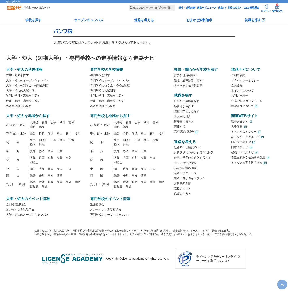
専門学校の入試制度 (103, 90)
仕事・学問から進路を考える (192, 157)
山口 (68, 169)
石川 (68, 133)
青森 (44, 122)
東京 (33, 140)
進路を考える (144, 20)
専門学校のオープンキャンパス (110, 80)
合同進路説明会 (16, 204)
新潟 (50, 133)
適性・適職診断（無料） (189, 80)
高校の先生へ (235, 7)
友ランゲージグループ (245, 137)
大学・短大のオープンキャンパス (27, 80)
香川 (42, 175)
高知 (50, 175)
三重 (59, 151)
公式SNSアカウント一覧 (247, 100)
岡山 (33, 169)
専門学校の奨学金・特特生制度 (110, 85)
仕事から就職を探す (186, 101)
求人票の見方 (182, 116)
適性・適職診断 (186, 7)
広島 (42, 169)
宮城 (71, 122)
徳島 (59, 175)
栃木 (33, 144)
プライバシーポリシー (245, 80)
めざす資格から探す (19, 106)
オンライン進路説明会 (20, 209)
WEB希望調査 (251, 7)
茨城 (71, 140)
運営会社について (242, 106)
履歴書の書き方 (184, 121)
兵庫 (42, 157)
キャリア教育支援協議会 (246, 162)
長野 (42, 133)
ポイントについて (242, 90)
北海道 (34, 122)
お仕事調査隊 (182, 183)
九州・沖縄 (16, 184)
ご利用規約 (238, 75)
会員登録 (236, 85)
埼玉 (62, 140)
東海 (16, 151)
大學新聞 (236, 126)
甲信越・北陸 (16, 133)
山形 (33, 127)
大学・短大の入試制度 (20, 90)
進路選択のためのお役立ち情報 (194, 152)
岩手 (53, 122)
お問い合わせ (239, 95)
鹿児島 (34, 186)
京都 (50, 157)
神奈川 (43, 140)
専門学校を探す (100, 75)
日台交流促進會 (241, 142)
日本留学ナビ (239, 147)
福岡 (33, 182)
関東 (16, 142)
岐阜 (50, 151)
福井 (77, 133)
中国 (16, 169)
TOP (280, 281)
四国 (16, 175)
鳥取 (50, 169)
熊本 (59, 182)
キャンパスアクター (244, 132)
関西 (16, 160)
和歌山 (34, 162)
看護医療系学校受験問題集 (248, 157)
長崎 (50, 182)
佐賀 (42, 182)
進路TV (222, 7)
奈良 (68, 157)
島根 (59, 169)
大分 (68, 182)
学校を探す (33, 20)
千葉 (53, 140)
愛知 (33, 151)
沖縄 (44, 186)
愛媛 (33, 175)
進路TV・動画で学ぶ (187, 147)
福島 (42, 127)
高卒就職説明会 (184, 132)
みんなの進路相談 (185, 168)
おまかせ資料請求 (199, 20)
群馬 (42, 144)
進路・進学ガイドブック (189, 178)
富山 (59, 133)
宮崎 (77, 182)
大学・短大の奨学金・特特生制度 (27, 85)
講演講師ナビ (239, 121)
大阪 (33, 157)
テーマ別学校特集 (185, 163)
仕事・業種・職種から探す (23, 100)
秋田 (62, 122)
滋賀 (59, 157)
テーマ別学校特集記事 (188, 85)
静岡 (42, 151)
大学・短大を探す (17, 75)
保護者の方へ (182, 193)
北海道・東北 (16, 124)
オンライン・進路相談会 (105, 209)
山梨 (33, 133)
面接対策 (179, 126)
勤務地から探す (184, 106)
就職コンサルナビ (242, 152)
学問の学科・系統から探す (23, 95)
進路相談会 (97, 204)
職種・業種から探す (186, 111)
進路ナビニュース (207, 7)
